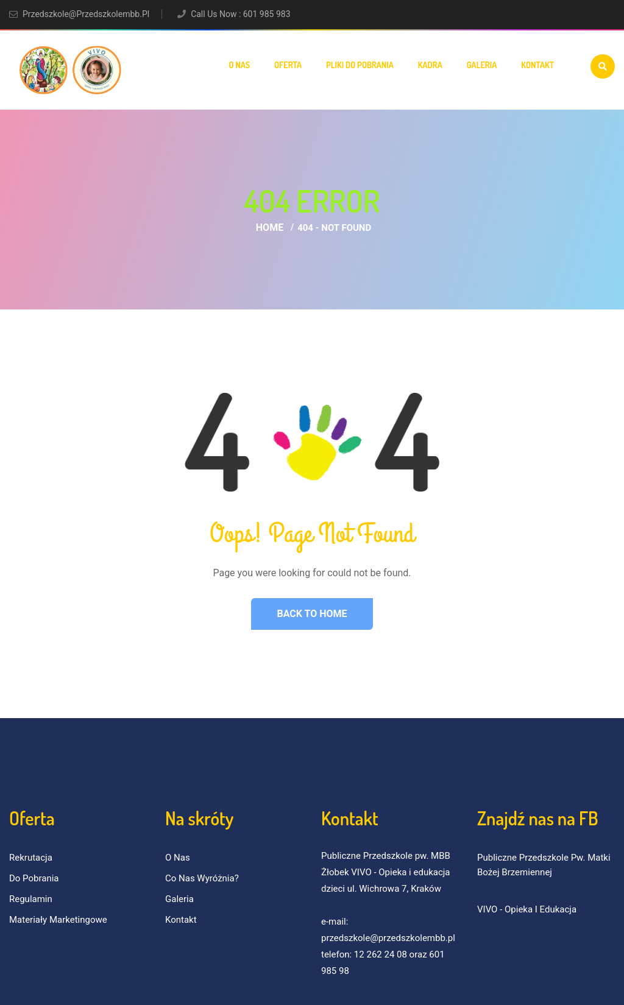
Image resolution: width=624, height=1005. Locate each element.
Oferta (288, 65)
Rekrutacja (30, 857)
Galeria (482, 65)
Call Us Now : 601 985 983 (240, 14)
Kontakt (537, 65)
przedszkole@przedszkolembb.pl (86, 14)
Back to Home (312, 613)
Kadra (430, 65)
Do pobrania (34, 878)
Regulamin (30, 899)
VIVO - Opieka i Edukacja (526, 909)
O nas (239, 65)
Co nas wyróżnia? (202, 878)
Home (269, 227)
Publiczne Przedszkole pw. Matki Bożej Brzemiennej (544, 865)
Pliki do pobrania (360, 65)
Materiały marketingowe (58, 919)
